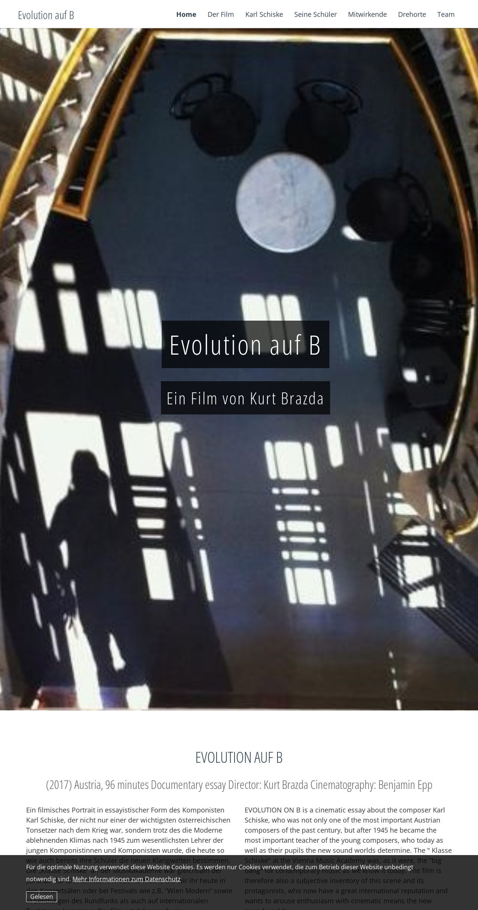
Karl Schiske (264, 14)
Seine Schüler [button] (315, 14)
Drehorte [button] (412, 14)
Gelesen (41, 896)
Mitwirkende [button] (367, 14)
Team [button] (446, 14)
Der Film (221, 14)
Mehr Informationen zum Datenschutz (126, 879)
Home (186, 14)
